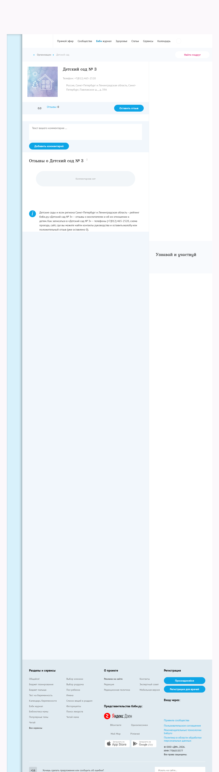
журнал (104, 41)
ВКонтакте (112, 725)
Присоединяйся (184, 680)
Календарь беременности (43, 700)
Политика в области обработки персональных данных (183, 739)
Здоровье (121, 41)
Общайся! (34, 678)
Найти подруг (192, 54)
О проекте (111, 670)
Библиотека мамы (38, 711)
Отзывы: (52, 107)
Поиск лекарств (74, 711)
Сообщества (85, 41)
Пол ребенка (73, 689)
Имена (69, 695)
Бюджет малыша (37, 689)
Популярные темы (38, 717)
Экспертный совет (149, 684)
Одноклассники (136, 725)
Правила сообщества (176, 720)
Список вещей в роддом (79, 700)
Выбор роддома (75, 684)
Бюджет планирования (41, 684)
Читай (32, 722)
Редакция (109, 684)
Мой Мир (112, 733)
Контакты (145, 678)
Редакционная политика (117, 689)
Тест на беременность (41, 695)
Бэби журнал (36, 706)
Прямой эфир (65, 41)
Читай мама (72, 717)
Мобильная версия (150, 689)
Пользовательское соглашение (182, 725)
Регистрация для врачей (184, 689)
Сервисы (148, 41)
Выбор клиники (74, 678)
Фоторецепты (73, 706)
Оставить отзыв (128, 108)
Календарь (163, 41)
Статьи (135, 41)
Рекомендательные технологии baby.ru (182, 731)
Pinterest (132, 734)
